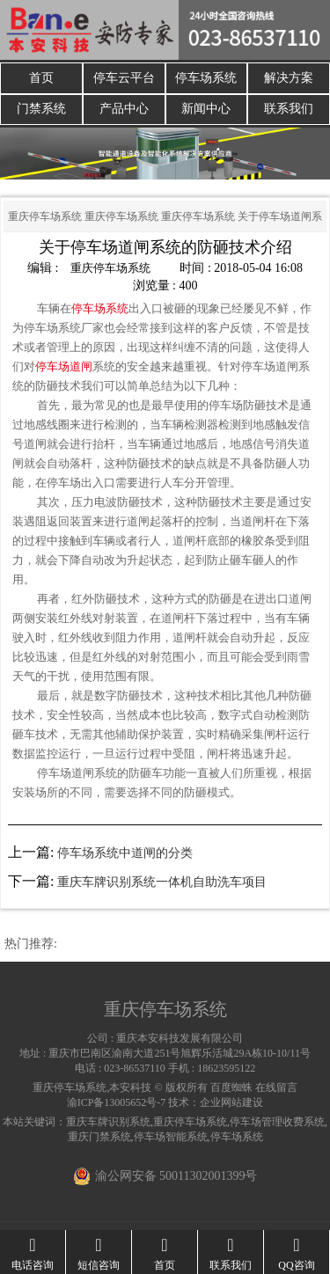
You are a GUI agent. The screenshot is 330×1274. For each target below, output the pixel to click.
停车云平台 (124, 77)
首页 (41, 77)
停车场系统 (206, 77)
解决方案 (288, 77)
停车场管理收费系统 (277, 1122)
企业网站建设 (231, 1102)
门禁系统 (41, 109)
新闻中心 (206, 109)
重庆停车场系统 (45, 216)
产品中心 (124, 109)
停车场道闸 (63, 366)
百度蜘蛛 (231, 1087)
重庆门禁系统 (99, 1137)
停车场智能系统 (171, 1137)
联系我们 (288, 109)
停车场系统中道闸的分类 (125, 853)
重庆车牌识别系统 (108, 1122)
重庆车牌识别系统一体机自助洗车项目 (162, 882)
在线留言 (276, 1087)
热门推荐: (30, 943)
